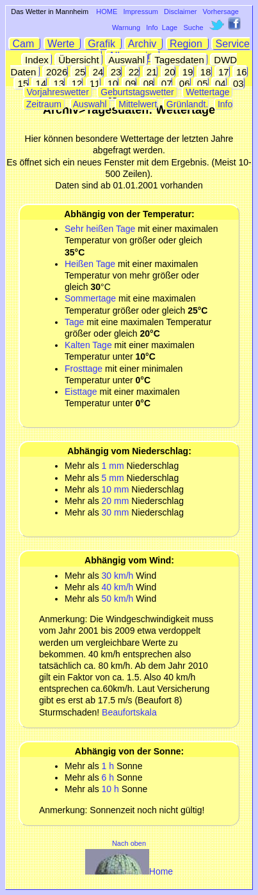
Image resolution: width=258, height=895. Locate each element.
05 (201, 83)
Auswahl (126, 59)
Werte (63, 43)
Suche (193, 27)
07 (165, 83)
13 (57, 83)
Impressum (141, 11)
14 (39, 83)
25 (78, 71)
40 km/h (118, 587)
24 (97, 71)
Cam (25, 43)
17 (222, 71)
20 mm (115, 501)
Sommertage (90, 298)
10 (111, 83)
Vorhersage (221, 11)
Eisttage (81, 391)
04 (219, 83)
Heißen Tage (90, 264)
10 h (110, 789)
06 (183, 83)
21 (150, 71)
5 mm (113, 478)
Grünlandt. (186, 104)
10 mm (115, 489)
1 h (108, 766)
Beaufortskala (129, 712)
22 (133, 71)
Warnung (126, 27)
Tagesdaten (179, 59)
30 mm (115, 512)
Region (187, 43)
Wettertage (207, 92)
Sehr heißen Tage (100, 229)
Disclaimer (180, 11)
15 (21, 83)
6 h (108, 777)
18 (204, 71)
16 (240, 71)
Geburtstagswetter (137, 92)
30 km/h (118, 575)
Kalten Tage (90, 345)
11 (94, 83)
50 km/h (118, 598)
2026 (56, 71)
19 (186, 71)
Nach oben (129, 843)
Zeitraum (44, 104)
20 (168, 71)
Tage (74, 322)
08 (147, 83)
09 (129, 83)
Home (129, 871)
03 (237, 83)
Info (151, 27)
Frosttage (83, 368)
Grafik (103, 43)
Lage (169, 27)
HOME (106, 11)
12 (75, 83)
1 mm (113, 466)
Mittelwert (136, 104)
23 (115, 71)
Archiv (143, 43)
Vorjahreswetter (58, 92)
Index (36, 59)
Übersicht (79, 59)
